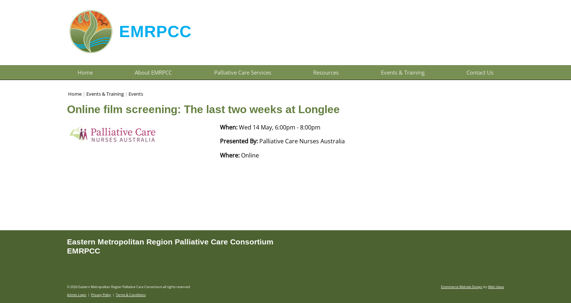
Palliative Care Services (242, 72)
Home (85, 72)
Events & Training (403, 72)
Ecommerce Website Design (462, 286)
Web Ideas (496, 286)
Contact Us (479, 72)
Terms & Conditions (131, 294)
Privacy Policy (101, 294)
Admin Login (76, 294)
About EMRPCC (153, 72)
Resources (326, 72)
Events (136, 94)
